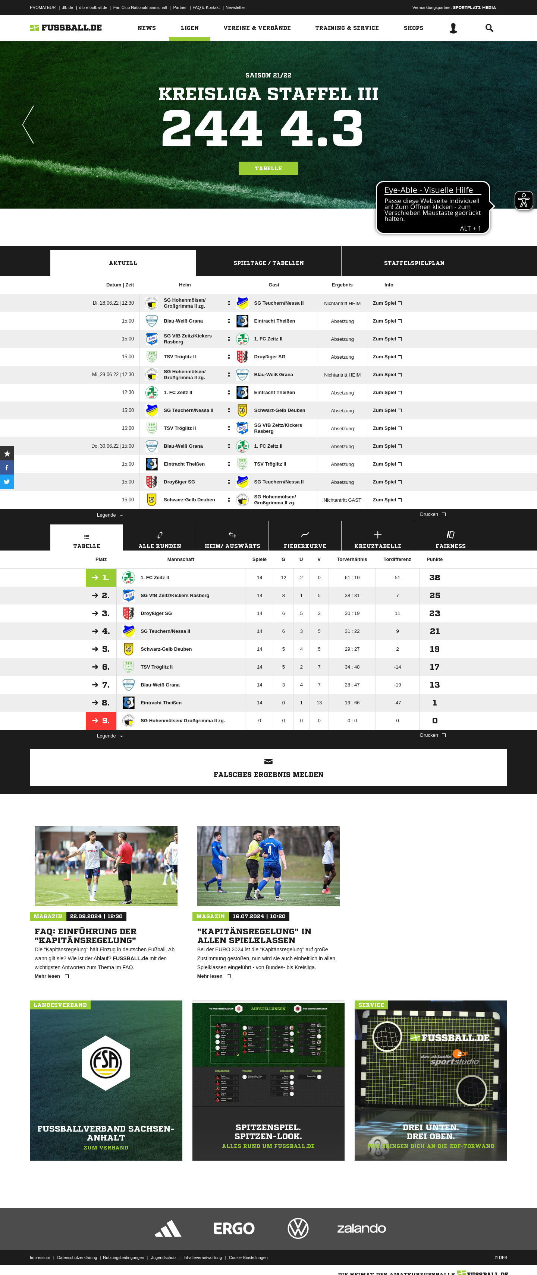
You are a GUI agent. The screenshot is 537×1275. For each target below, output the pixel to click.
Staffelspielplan (414, 263)
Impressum (40, 1257)
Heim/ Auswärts (232, 539)
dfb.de (67, 7)
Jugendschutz (163, 1257)
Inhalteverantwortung (202, 1257)
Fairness (450, 539)
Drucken (433, 514)
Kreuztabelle (377, 539)
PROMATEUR (43, 7)
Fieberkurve (305, 539)
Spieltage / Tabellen (268, 263)
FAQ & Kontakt (206, 7)
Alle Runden (159, 539)
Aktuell (123, 263)
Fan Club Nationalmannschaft (140, 7)
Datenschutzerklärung (77, 1257)
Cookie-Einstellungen (248, 1257)
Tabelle (268, 168)
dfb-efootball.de (93, 7)
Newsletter (235, 7)
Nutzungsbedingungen (123, 1257)
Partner (180, 7)
